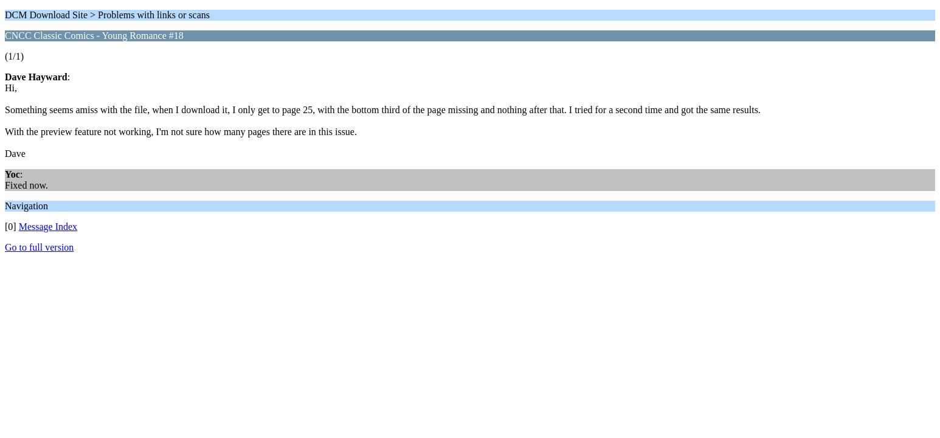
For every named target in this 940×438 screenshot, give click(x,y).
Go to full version (39, 247)
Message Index (48, 226)
